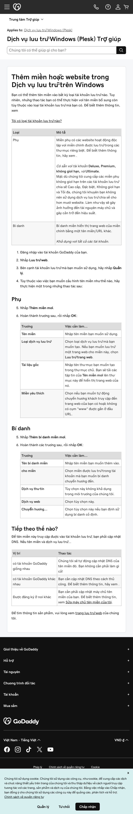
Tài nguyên (11, 671)
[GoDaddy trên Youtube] (50, 751)
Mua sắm (10, 705)
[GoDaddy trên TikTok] (28, 751)
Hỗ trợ (8, 660)
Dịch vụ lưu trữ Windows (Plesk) (48, 30)
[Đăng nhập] (118, 7)
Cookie (95, 767)
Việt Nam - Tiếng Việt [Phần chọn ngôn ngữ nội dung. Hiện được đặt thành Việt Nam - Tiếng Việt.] (22, 740)
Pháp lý (37, 767)
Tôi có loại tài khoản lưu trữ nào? (37, 120)
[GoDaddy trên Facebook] (6, 751)
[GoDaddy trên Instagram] (17, 751)
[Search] (121, 50)
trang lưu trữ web (88, 613)
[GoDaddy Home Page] (21, 721)
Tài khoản (10, 694)
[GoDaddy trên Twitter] (39, 751)
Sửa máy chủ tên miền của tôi (89, 602)
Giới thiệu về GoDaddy (20, 649)
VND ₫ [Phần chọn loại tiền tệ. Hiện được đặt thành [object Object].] (122, 740)
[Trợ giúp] (107, 7)
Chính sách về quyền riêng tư (66, 767)
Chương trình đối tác (19, 683)
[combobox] (62, 50)
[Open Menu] (5, 7)
